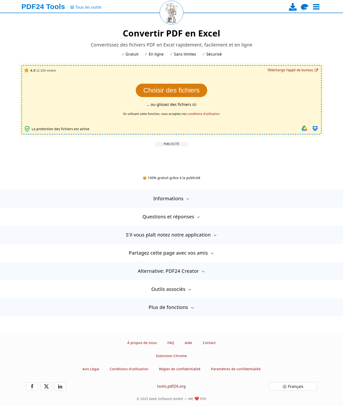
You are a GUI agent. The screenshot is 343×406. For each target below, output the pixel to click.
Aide (188, 342)
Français (295, 386)
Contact (209, 342)
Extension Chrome (171, 356)
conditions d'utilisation (204, 114)
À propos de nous (142, 342)
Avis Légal (90, 369)
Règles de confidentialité (180, 369)
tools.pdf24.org (171, 386)
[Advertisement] (171, 157)
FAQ (170, 342)
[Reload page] (171, 12)
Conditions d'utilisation (129, 369)
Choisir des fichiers (171, 90)
